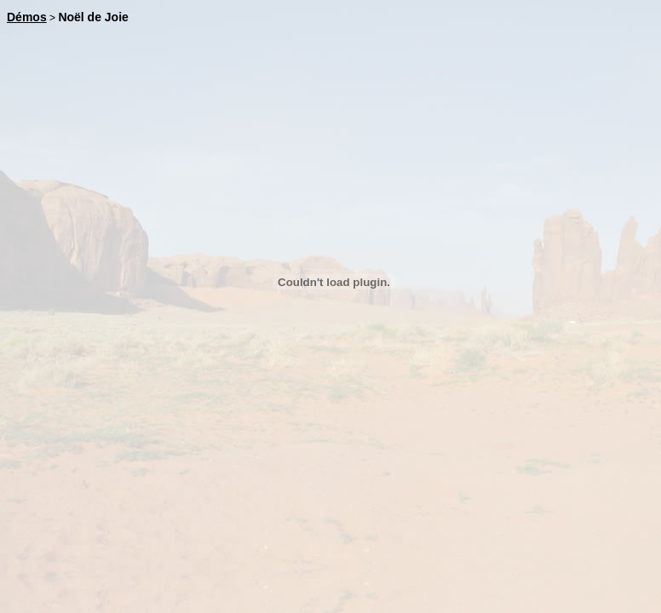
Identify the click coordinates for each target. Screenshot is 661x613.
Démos (27, 17)
